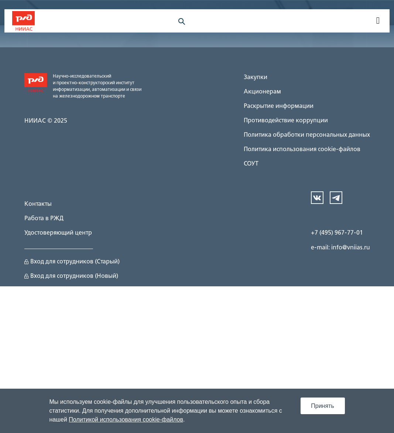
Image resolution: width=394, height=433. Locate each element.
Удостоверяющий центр (58, 233)
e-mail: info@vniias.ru (340, 248)
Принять (322, 406)
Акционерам (262, 92)
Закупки (255, 78)
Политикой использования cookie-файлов (126, 419)
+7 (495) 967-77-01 (337, 233)
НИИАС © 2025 (45, 121)
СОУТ (251, 164)
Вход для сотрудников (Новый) (71, 276)
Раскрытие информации (279, 106)
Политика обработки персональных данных (307, 135)
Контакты (38, 204)
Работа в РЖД (44, 219)
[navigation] (377, 21)
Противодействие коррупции (286, 121)
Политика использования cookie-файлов (302, 150)
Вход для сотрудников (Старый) (72, 262)
